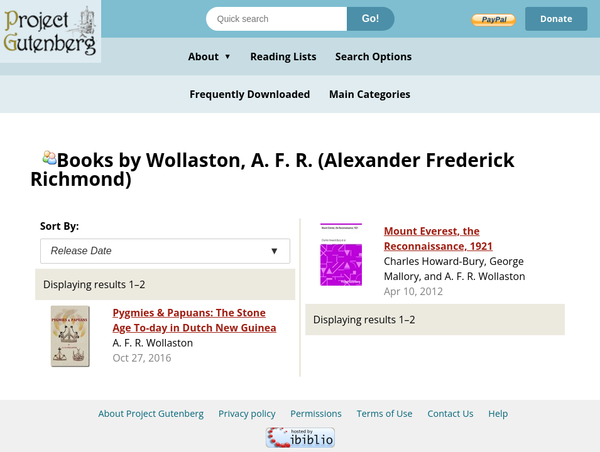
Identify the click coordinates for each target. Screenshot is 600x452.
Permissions (316, 413)
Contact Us (450, 413)
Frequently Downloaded (250, 94)
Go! (370, 18)
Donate (556, 18)
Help (498, 413)
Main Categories (370, 94)
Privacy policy (247, 413)
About (209, 56)
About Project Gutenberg (151, 413)
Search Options (373, 56)
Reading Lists (283, 56)
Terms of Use (385, 413)
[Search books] (276, 19)
